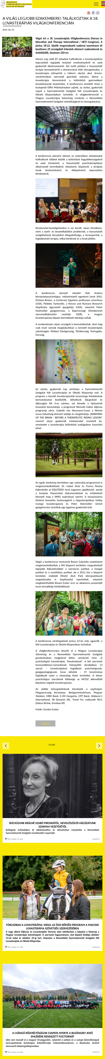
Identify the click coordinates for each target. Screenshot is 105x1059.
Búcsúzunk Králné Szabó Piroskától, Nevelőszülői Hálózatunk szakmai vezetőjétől (52, 825)
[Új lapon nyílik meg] (93, 14)
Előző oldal (6, 746)
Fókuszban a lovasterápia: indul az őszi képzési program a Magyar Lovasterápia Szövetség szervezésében (52, 926)
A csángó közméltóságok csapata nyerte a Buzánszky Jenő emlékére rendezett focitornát (52, 1034)
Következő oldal (99, 746)
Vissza (45, 723)
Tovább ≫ (96, 839)
